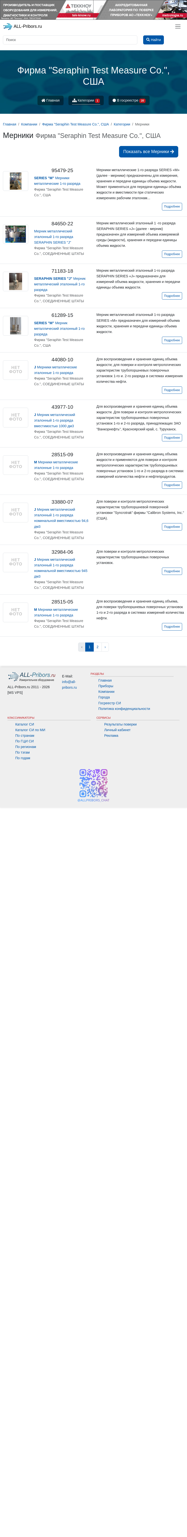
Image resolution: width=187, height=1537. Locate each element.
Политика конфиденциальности (124, 709)
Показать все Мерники (148, 151)
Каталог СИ (24, 724)
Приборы (105, 686)
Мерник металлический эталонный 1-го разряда (59, 284)
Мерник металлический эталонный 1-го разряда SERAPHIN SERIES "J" (53, 236)
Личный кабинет (117, 730)
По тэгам (22, 752)
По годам (22, 758)
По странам (24, 735)
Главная (50, 100)
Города (104, 697)
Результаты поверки (120, 724)
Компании (106, 692)
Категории (86, 100)
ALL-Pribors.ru (22, 26)
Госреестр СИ (109, 703)
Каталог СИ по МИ (30, 730)
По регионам (25, 747)
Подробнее (172, 206)
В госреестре (129, 100)
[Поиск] (70, 39)
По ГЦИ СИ (24, 741)
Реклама (111, 735)
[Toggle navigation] (178, 26)
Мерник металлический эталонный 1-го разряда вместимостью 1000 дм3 (54, 420)
